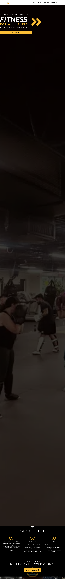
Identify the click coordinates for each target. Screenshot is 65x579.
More (54, 2)
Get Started (37, 2)
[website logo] (8, 2)
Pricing (46, 2)
